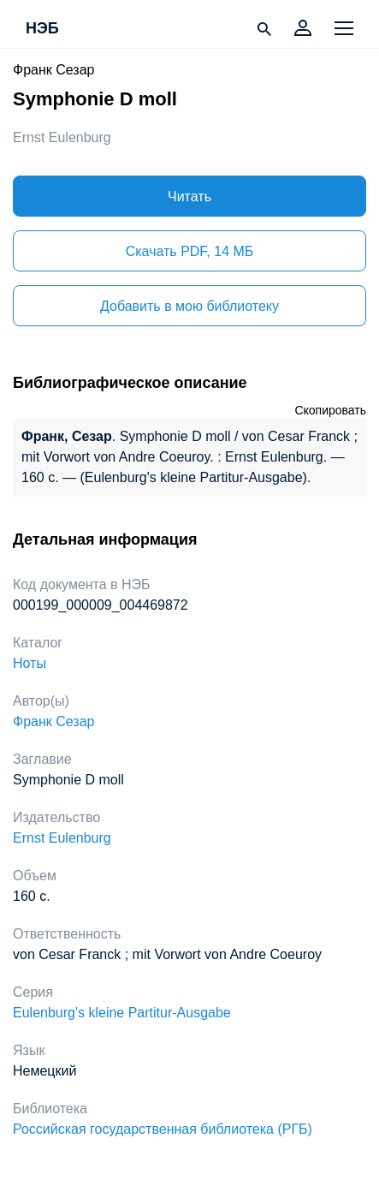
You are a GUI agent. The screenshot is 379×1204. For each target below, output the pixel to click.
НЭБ (42, 29)
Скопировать (330, 410)
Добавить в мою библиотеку (189, 306)
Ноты (29, 663)
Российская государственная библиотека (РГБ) (162, 1129)
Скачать (190, 251)
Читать (189, 196)
